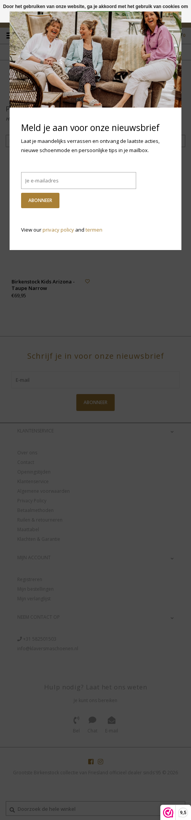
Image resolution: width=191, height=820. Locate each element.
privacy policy (58, 229)
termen (94, 229)
